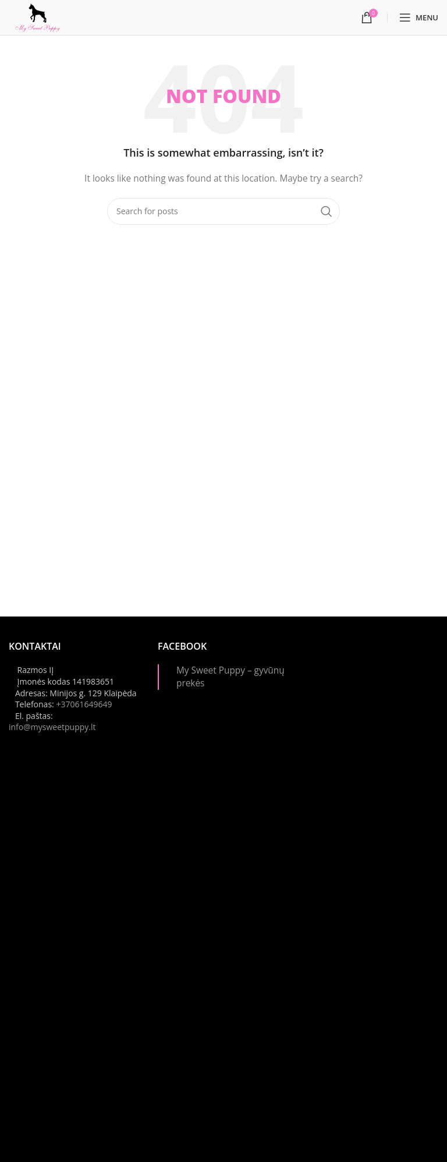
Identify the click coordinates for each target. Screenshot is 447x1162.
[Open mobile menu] (418, 17)
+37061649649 (84, 704)
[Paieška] (223, 211)
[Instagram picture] (372, 705)
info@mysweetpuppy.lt (52, 726)
